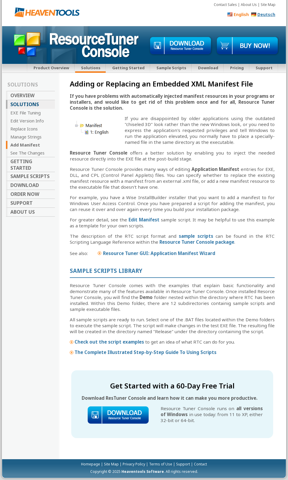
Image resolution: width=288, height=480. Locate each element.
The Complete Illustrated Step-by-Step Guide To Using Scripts (145, 352)
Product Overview (51, 67)
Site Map (268, 4)
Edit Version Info (27, 121)
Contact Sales (225, 4)
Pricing (237, 67)
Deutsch (266, 14)
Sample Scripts (171, 67)
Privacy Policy (134, 464)
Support (264, 67)
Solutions (90, 67)
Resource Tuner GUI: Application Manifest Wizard (159, 253)
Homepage (90, 464)
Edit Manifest (144, 220)
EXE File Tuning (25, 113)
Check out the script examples (109, 342)
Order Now (24, 194)
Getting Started (128, 67)
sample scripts (196, 236)
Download (208, 67)
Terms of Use (160, 464)
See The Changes (27, 153)
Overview (22, 95)
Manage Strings (26, 137)
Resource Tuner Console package (196, 242)
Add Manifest (25, 145)
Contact (200, 464)
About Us (249, 4)
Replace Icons (24, 129)
